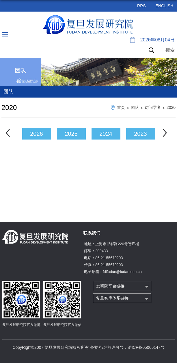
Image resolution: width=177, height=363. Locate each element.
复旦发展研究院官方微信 (62, 325)
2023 (140, 134)
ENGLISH (164, 5)
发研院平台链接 (110, 286)
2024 (105, 134)
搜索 (170, 49)
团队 (135, 107)
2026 (36, 134)
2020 (171, 107)
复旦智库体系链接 (112, 298)
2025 (71, 134)
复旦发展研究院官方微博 (21, 325)
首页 (121, 107)
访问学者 (153, 107)
